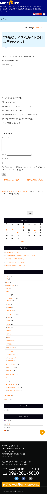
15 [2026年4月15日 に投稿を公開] (18, 233)
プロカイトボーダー (11, 358)
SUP (7, 279)
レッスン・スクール (11, 364)
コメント (6, 138)
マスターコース (11, 367)
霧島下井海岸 (10, 347)
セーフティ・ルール (11, 354)
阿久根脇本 (10, 344)
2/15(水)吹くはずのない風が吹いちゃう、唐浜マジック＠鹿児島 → (35, 180)
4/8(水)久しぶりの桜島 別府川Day (14, 259)
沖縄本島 (9, 334)
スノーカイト (9, 351)
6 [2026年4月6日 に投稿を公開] (6, 230)
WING (7, 282)
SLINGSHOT (10, 311)
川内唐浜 (9, 330)
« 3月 (22, 241)
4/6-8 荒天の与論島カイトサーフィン (15, 265)
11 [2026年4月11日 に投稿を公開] (35, 230)
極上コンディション (11, 384)
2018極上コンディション (13, 387)
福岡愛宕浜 (10, 337)
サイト (4, 163)
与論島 (8, 317)
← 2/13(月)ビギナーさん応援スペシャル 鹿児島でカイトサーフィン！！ (12, 180)
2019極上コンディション (13, 390)
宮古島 (8, 327)
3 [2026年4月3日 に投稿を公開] (29, 227)
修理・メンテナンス (11, 374)
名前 (4, 154)
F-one (8, 304)
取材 (7, 378)
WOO (7, 291)
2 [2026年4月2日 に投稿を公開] (23, 227)
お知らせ (7, 399)
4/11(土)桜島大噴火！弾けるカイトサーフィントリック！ (20, 255)
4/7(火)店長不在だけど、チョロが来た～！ (16, 262)
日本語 (8, 424)
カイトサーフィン (39, 28)
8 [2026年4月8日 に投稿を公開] (17, 230)
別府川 (8, 321)
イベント (8, 295)
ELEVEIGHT (8, 396)
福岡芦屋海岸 (10, 340)
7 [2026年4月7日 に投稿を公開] (12, 230)
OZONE (9, 307)
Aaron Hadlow (10, 360)
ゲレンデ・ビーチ (11, 315)
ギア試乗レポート (11, 298)
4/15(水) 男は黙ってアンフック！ (14, 252)
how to (8, 288)
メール (5, 159)
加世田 (8, 324)
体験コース (10, 370)
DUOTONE (10, 301)
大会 (7, 381)
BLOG (6, 276)
